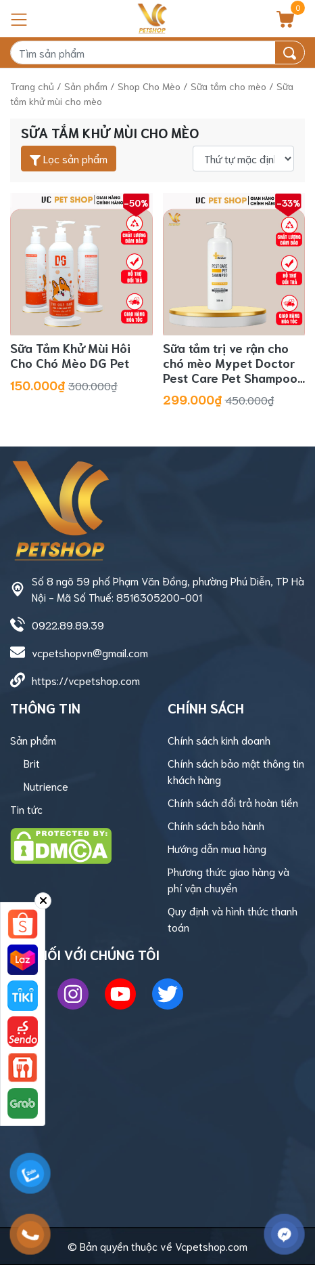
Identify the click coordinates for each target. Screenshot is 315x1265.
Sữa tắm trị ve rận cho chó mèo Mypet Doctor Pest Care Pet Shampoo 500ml (230, 369)
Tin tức (26, 809)
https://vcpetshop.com (86, 680)
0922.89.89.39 (68, 624)
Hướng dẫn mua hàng (217, 848)
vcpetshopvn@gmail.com (90, 652)
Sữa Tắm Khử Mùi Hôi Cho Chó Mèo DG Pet (70, 355)
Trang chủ (32, 85)
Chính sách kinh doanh (219, 739)
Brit (32, 762)
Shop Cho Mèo (149, 85)
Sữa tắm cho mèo (228, 85)
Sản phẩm (85, 85)
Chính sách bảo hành (216, 825)
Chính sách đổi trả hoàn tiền (233, 802)
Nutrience (46, 786)
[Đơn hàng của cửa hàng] (243, 158)
